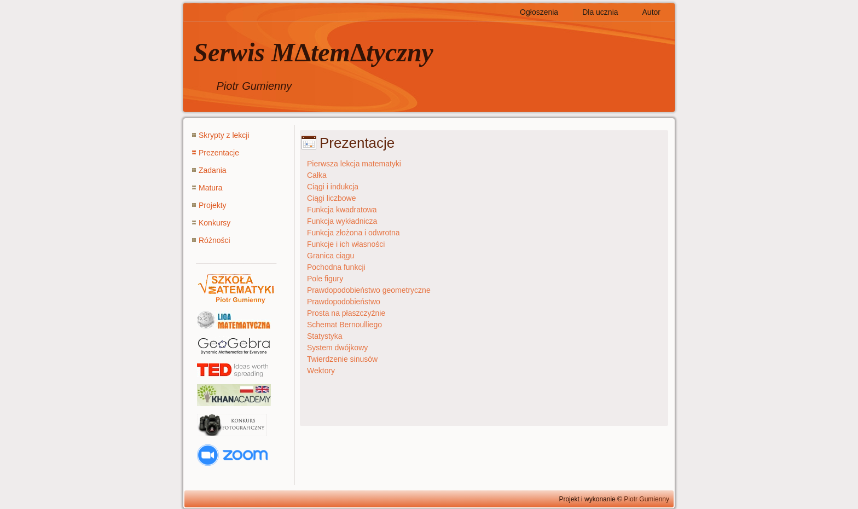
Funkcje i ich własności (346, 244)
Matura (211, 187)
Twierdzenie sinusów (342, 359)
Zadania (213, 170)
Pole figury (325, 278)
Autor (651, 12)
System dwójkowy (337, 347)
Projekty (213, 205)
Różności (214, 240)
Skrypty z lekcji (224, 135)
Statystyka (325, 336)
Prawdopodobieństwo (343, 301)
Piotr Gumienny (646, 499)
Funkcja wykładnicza (342, 221)
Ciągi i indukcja (332, 186)
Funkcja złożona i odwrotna (353, 232)
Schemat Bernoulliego (344, 324)
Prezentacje (219, 152)
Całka (317, 175)
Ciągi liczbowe (331, 198)
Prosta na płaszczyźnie (346, 313)
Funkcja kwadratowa (342, 209)
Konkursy (214, 222)
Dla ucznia (600, 12)
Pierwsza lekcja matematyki (354, 163)
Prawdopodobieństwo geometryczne (369, 290)
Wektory (321, 370)
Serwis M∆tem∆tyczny (313, 52)
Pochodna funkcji (336, 267)
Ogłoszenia (539, 12)
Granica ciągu (330, 255)
